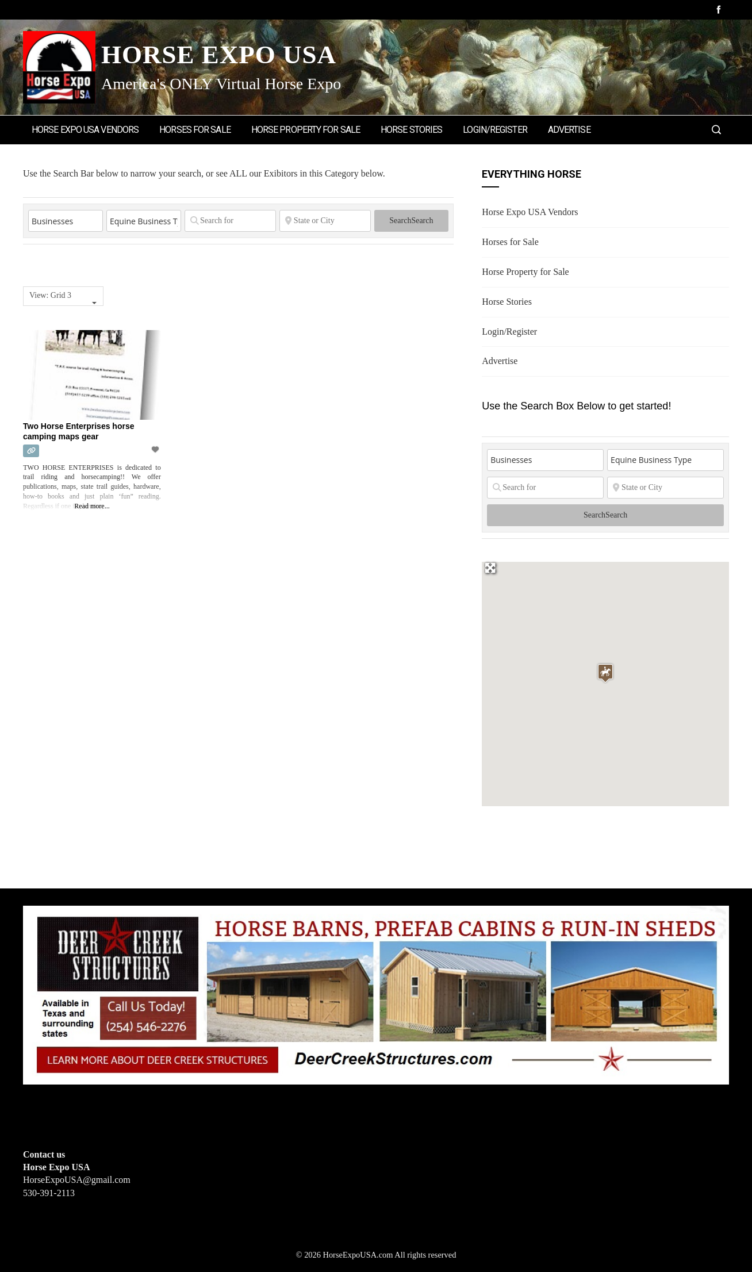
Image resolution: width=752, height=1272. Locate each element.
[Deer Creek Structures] (376, 994)
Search (411, 220)
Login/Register (495, 129)
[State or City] (325, 221)
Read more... (91, 506)
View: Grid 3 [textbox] (50, 295)
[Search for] (230, 221)
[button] (605, 673)
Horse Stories (411, 129)
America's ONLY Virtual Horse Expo (221, 84)
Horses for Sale (195, 129)
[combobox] (63, 296)
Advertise (569, 129)
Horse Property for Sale (305, 129)
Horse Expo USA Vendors (85, 129)
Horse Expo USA (218, 54)
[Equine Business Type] (143, 221)
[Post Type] (65, 221)
